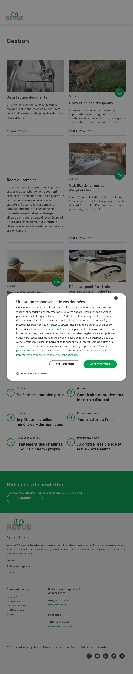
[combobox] (116, 298)
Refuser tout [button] (65, 364)
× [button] (120, 298)
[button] (32, 374)
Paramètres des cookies (30, 354)
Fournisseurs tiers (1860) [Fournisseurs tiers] (46, 329)
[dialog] (66, 337)
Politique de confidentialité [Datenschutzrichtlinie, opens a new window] (62, 354)
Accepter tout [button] (100, 364)
